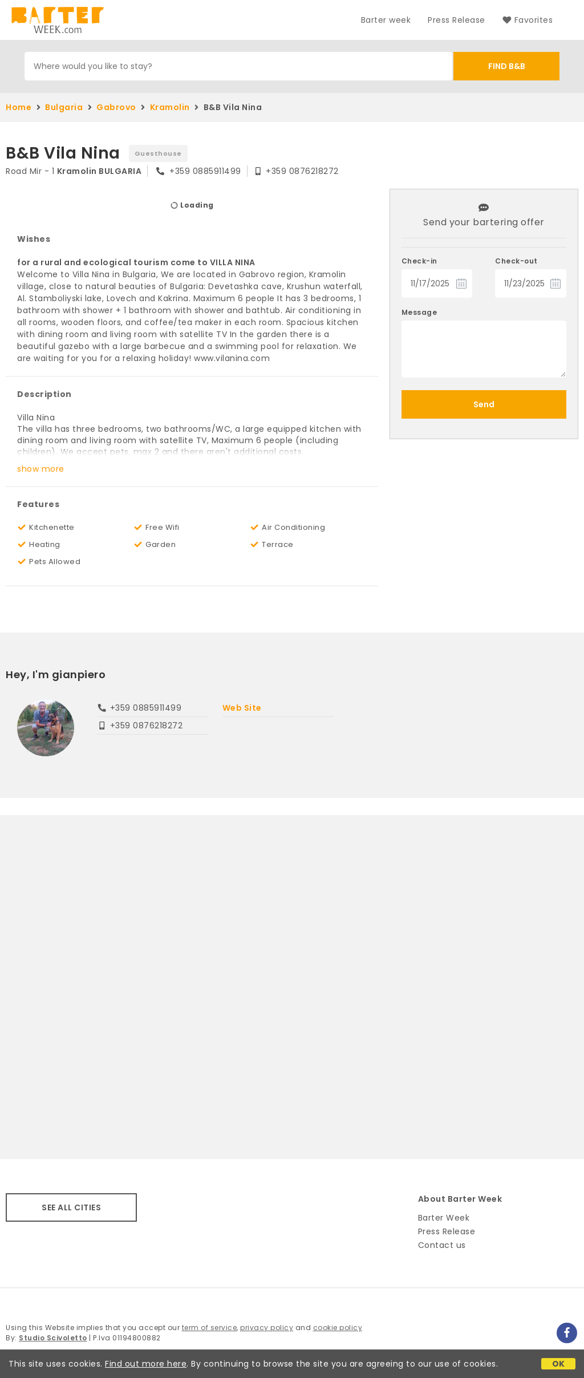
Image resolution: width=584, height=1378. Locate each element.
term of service (209, 1327)
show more (40, 469)
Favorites (527, 20)
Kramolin (170, 107)
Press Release (456, 20)
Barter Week (444, 1217)
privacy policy (266, 1327)
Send (483, 404)
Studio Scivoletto (53, 1338)
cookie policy (338, 1327)
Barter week (386, 20)
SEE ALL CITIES (71, 1207)
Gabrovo (116, 107)
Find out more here (145, 1363)
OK (558, 1363)
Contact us (442, 1245)
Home (18, 107)
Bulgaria (64, 107)
